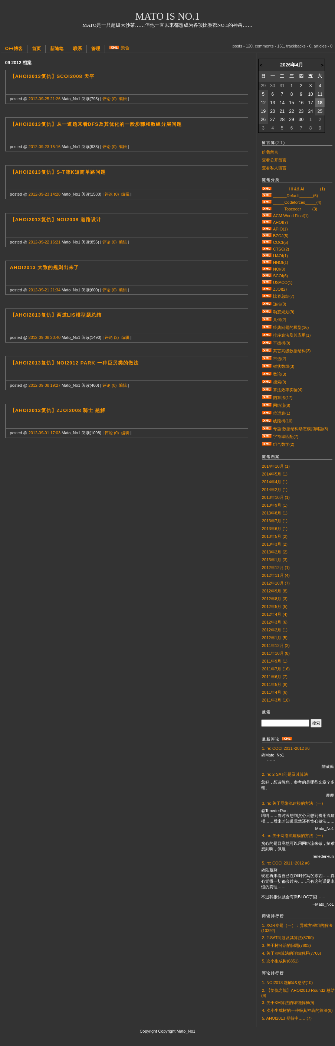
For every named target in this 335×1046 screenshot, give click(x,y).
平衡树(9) (281, 343)
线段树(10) (282, 421)
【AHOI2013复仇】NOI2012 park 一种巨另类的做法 (74, 363)
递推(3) (279, 304)
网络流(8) (281, 405)
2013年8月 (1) (275, 513)
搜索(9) (279, 382)
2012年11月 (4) (276, 575)
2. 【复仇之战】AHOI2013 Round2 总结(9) (298, 993)
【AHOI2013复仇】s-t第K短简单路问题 (58, 172)
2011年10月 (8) (276, 653)
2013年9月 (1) (275, 505)
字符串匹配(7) (285, 436)
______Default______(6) (295, 195)
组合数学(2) (283, 444)
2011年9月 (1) (275, 661)
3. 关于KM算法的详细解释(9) (288, 1002)
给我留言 (270, 152)
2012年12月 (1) (276, 567)
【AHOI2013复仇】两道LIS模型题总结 (56, 315)
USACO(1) (282, 282)
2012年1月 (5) (275, 637)
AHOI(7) (280, 222)
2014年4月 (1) (275, 482)
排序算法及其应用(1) (292, 335)
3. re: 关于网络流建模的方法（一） (293, 803)
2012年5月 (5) (275, 606)
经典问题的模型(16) (291, 327)
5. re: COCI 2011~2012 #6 (286, 863)
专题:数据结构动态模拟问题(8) (300, 428)
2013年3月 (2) (275, 544)
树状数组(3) (283, 366)
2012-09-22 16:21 (44, 242)
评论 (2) (112, 337)
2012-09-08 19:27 (44, 385)
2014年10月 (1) (276, 466)
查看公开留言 (274, 160)
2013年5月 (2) (275, 536)
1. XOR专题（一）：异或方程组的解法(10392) (296, 928)
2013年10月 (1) (276, 497)
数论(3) (279, 374)
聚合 (125, 47)
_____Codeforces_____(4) (297, 202)
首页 (36, 48)
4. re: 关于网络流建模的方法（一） (293, 835)
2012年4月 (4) (275, 614)
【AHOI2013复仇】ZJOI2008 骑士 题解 (58, 410)
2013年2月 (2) (275, 552)
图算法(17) (282, 397)
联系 (77, 48)
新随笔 (56, 48)
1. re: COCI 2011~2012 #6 (286, 748)
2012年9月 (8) (275, 591)
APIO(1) (280, 229)
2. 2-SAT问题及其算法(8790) (288, 937)
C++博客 (14, 48)
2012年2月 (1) (275, 630)
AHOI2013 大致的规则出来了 (44, 267)
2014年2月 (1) (275, 489)
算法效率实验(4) (287, 390)
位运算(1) (281, 413)
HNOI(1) (280, 262)
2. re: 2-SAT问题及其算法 (285, 774)
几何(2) (279, 319)
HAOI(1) (280, 256)
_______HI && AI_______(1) (299, 189)
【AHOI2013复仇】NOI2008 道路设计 (55, 219)
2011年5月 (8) (275, 684)
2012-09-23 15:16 (44, 146)
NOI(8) (279, 269)
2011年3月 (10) (276, 700)
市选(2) (279, 358)
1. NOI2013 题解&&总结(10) (287, 982)
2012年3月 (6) (275, 622)
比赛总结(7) (283, 296)
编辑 (123, 99)
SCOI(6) (280, 276)
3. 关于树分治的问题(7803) (286, 945)
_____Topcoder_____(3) (295, 209)
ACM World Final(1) (291, 215)
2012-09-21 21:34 (44, 290)
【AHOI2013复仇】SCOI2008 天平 (52, 76)
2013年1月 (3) (275, 560)
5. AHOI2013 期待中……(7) (287, 1018)
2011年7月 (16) (276, 669)
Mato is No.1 (167, 16)
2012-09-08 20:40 (44, 337)
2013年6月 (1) (275, 528)
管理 (95, 48)
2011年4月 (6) (275, 692)
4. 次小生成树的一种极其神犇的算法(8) (297, 1010)
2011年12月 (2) (276, 645)
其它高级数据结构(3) (292, 351)
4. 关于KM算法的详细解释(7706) (291, 953)
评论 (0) (109, 99)
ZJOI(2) (280, 289)
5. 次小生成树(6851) (280, 961)
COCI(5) (280, 242)
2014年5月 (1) (275, 474)
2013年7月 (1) (275, 521)
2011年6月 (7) (275, 676)
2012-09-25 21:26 (44, 99)
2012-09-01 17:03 (44, 433)
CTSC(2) (281, 249)
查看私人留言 (274, 168)
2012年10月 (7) (276, 583)
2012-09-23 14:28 (44, 194)
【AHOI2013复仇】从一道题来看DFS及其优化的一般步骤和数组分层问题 (96, 124)
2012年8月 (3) (275, 598)
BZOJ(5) (280, 235)
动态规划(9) (283, 312)
